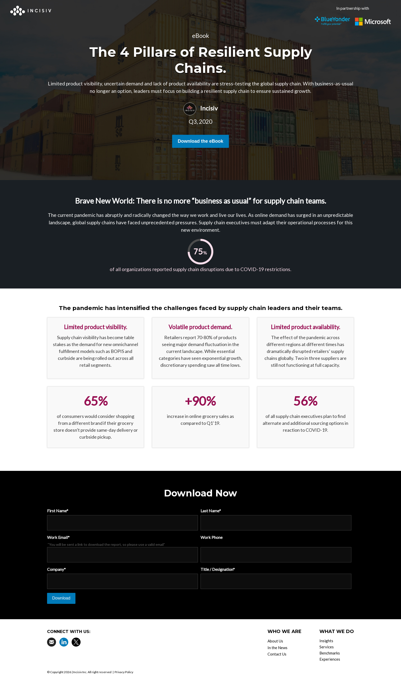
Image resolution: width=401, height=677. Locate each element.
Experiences (329, 659)
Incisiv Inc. (80, 672)
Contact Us (277, 654)
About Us (275, 641)
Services (326, 647)
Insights (326, 640)
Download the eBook (200, 141)
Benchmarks (329, 653)
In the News (277, 647)
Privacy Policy (124, 672)
